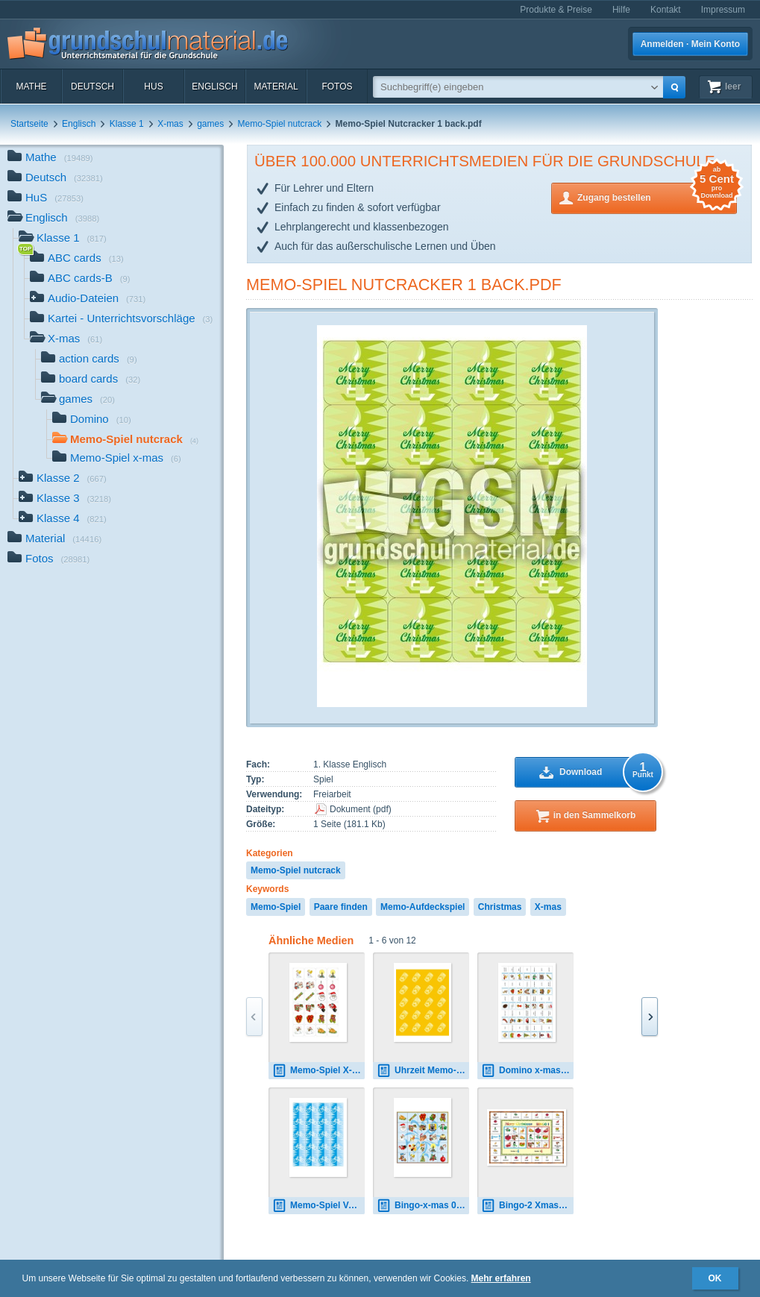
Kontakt (665, 9)
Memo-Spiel (276, 907)
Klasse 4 (63, 519)
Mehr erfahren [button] (501, 1278)
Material (276, 86)
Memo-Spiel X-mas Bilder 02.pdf (318, 1071)
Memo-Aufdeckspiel (422, 907)
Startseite (29, 124)
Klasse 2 (63, 479)
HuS (153, 86)
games (210, 124)
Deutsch (92, 86)
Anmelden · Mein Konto (690, 44)
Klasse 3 (65, 499)
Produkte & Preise (556, 9)
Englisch (214, 86)
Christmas (500, 907)
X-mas (170, 124)
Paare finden (341, 907)
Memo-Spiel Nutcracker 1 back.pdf (404, 284)
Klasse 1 (127, 124)
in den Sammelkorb (594, 815)
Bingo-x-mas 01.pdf (423, 1206)
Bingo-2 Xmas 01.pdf (527, 1206)
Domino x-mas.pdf (527, 1071)
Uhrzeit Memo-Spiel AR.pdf (423, 1071)
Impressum (723, 9)
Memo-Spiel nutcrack (280, 124)
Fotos (336, 86)
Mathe (31, 86)
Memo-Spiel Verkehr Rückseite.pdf (318, 1206)
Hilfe (621, 9)
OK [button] (715, 1278)
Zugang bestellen (657, 196)
